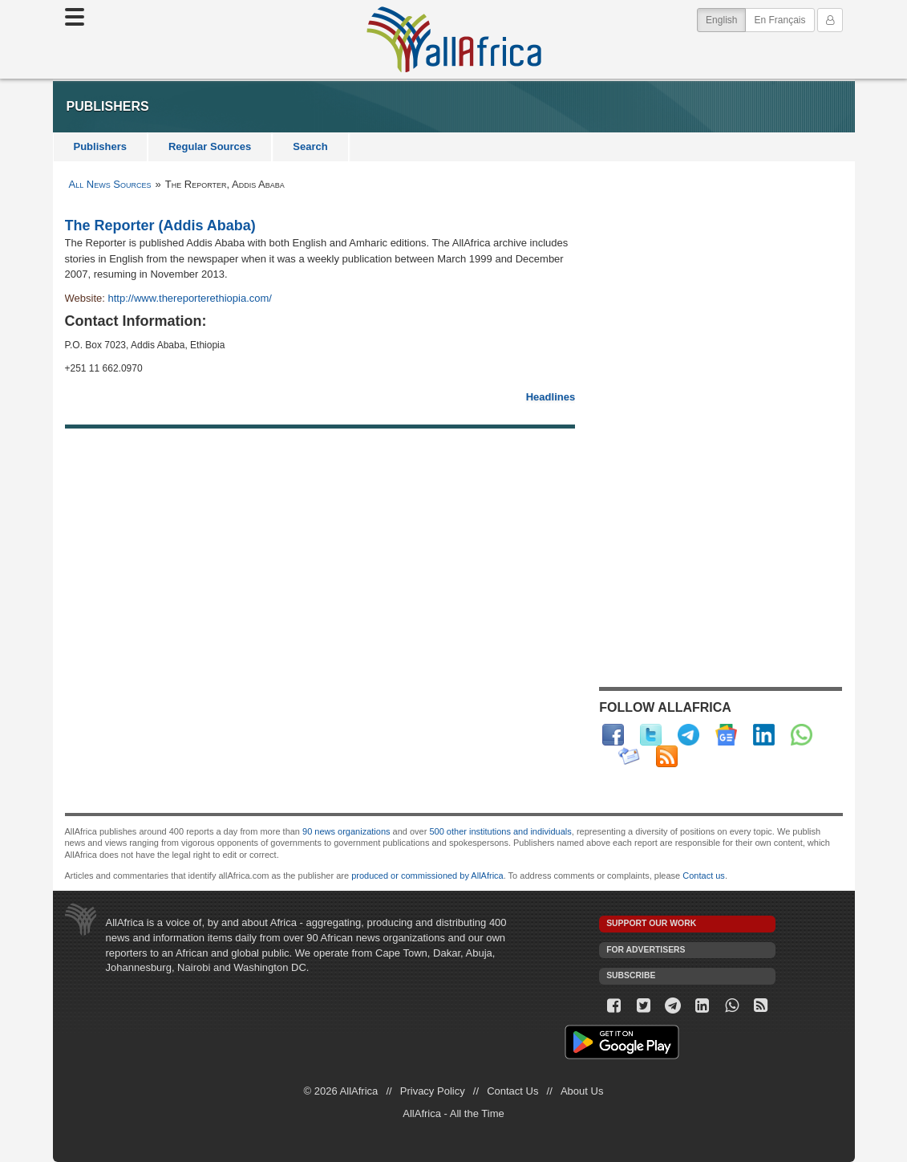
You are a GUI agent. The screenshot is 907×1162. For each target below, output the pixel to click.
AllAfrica (453, 39)
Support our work (651, 923)
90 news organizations (346, 831)
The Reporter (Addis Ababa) (160, 225)
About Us (582, 1091)
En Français (779, 20)
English (726, 19)
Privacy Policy (432, 1091)
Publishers (100, 146)
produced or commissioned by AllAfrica (427, 875)
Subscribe (630, 975)
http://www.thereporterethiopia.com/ (189, 298)
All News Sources (110, 184)
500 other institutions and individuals (500, 831)
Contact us (703, 875)
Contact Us (512, 1091)
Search (310, 146)
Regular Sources (209, 146)
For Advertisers (645, 949)
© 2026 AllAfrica (341, 1091)
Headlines (550, 397)
